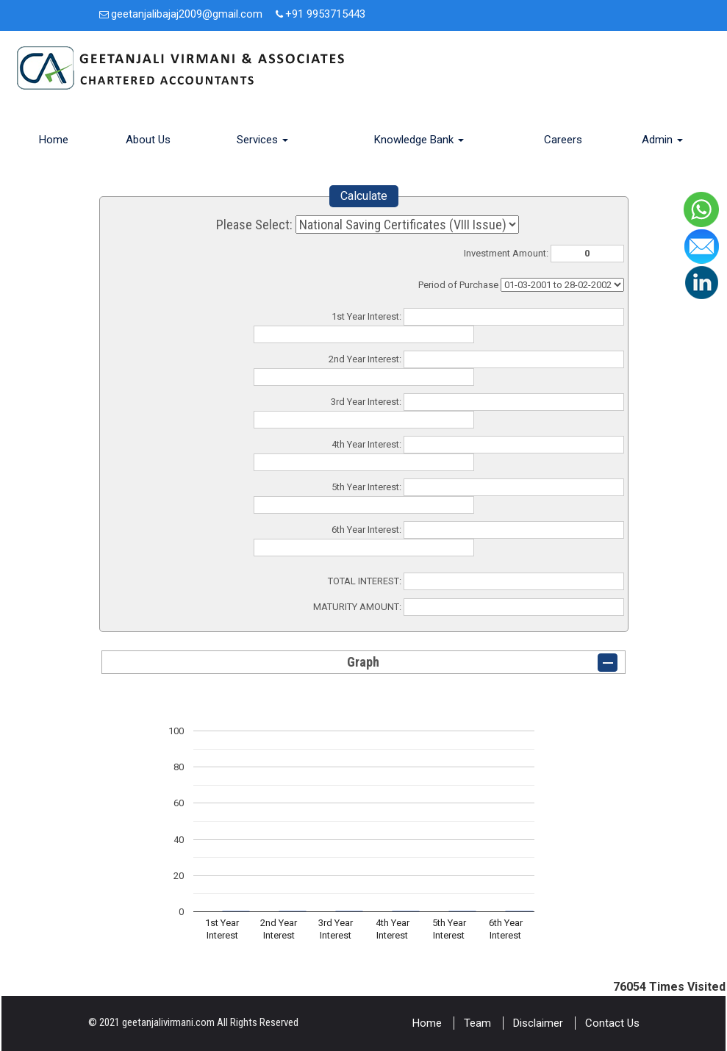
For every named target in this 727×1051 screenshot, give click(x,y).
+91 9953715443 (325, 14)
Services (262, 139)
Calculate (363, 196)
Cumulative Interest (562, 285)
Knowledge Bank (419, 139)
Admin (662, 139)
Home (53, 139)
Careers (563, 139)
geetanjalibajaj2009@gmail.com (186, 14)
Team (477, 1023)
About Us (148, 139)
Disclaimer (538, 1023)
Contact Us (612, 1023)
